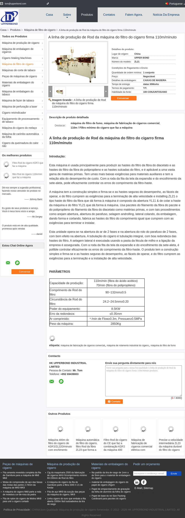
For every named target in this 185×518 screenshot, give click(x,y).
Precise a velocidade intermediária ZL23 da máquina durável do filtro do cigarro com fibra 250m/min (171, 446)
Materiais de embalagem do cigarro (18, 84)
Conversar (125, 98)
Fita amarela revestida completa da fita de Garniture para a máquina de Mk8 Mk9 (22, 475)
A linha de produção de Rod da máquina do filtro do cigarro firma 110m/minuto (79, 103)
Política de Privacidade (17, 509)
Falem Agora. (134, 14)
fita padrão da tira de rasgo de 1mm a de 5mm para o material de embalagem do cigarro (111, 475)
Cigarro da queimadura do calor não (20, 144)
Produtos (87, 14)
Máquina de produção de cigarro (20, 42)
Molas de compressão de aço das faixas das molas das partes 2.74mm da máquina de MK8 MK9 (22, 485)
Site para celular (143, 492)
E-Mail (138, 488)
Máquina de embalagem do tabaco (17, 93)
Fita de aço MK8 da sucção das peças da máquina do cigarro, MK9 (66, 493)
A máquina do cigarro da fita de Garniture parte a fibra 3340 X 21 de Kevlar (65, 485)
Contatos (109, 14)
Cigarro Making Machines (16, 58)
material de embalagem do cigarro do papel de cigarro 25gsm (110, 483)
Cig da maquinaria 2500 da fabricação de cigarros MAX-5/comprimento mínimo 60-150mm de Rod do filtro (67, 475)
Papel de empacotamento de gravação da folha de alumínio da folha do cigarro (111, 490)
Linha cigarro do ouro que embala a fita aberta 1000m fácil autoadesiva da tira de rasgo (66, 501)
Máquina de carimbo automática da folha (20, 135)
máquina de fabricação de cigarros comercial (83, 345)
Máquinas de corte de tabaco (19, 70)
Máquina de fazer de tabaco (18, 100)
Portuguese (177, 3)
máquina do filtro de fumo (163, 345)
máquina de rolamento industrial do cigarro (128, 345)
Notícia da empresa (166, 14)
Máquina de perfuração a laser (19, 106)
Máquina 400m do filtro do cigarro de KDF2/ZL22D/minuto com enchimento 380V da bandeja (60, 446)
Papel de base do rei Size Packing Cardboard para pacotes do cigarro (109, 497)
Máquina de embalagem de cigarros (17, 50)
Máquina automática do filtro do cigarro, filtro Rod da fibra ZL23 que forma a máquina (87, 446)
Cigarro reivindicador (14, 112)
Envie (174, 473)
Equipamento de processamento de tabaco (20, 120)
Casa (49, 14)
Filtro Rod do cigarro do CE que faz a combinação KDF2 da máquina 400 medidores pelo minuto (115, 448)
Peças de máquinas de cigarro (19, 76)
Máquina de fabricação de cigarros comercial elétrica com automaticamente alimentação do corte (143, 448)
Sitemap (148, 488)
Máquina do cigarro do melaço (19, 127)
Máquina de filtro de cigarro (40, 30)
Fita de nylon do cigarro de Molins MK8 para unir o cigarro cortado (22, 500)
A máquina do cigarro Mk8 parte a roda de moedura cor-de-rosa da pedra (22, 493)
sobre (67, 14)
